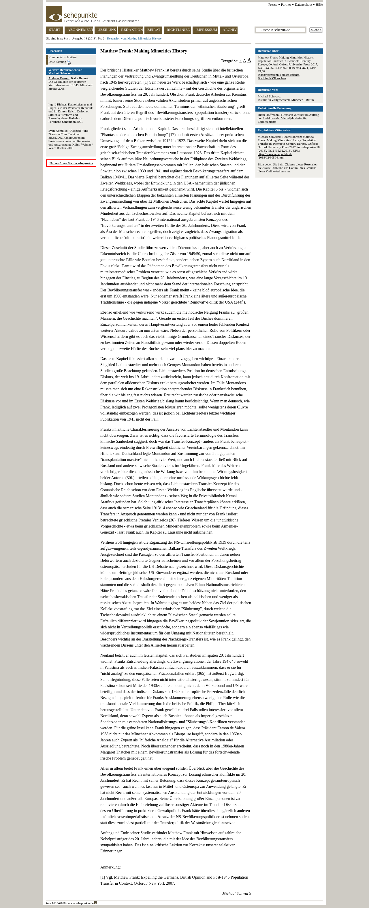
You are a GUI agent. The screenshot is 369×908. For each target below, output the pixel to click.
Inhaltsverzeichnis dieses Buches (279, 74)
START (54, 29)
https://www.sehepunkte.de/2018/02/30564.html (275, 155)
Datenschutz (303, 5)
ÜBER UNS (106, 29)
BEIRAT (154, 29)
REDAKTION (132, 29)
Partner (286, 5)
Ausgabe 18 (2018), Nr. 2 (88, 38)
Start (67, 38)
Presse (272, 5)
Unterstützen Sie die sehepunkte (71, 163)
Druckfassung (59, 62)
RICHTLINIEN (178, 29)
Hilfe (319, 5)
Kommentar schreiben (62, 57)
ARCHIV (230, 29)
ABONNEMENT (80, 29)
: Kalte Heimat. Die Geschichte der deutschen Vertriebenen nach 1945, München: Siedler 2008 (70, 83)
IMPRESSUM (206, 29)
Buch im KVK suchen (272, 78)
